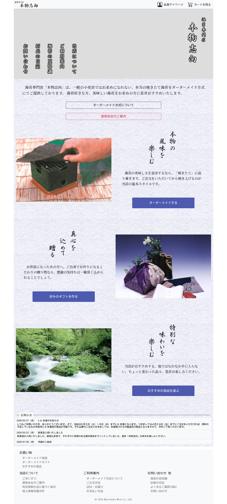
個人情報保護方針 (33, 491)
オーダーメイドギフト (36, 462)
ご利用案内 (62, 56)
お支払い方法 (94, 491)
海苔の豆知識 (50, 59)
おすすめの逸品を (163, 390)
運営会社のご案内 (33, 482)
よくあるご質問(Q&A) (163, 486)
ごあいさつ (29, 478)
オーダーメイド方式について (104, 478)
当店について (74, 59)
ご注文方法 (93, 482)
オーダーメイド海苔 (34, 458)
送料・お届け (94, 486)
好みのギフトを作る (63, 296)
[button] (170, 4)
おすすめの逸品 (32, 466)
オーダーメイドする (163, 202)
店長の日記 (38, 56)
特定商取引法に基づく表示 (39, 486)
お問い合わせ (26, 59)
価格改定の (113, 116)
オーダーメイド (113, 105)
